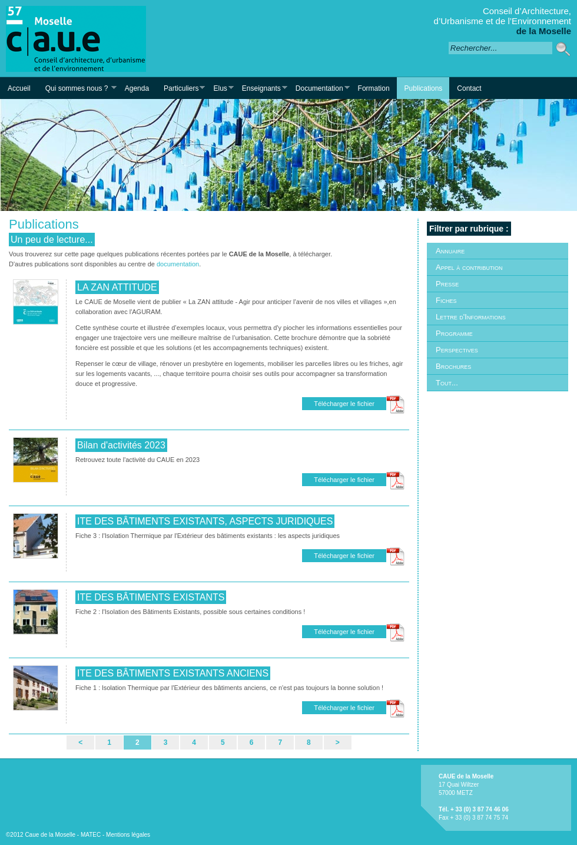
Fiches (446, 300)
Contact (469, 88)
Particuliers (180, 88)
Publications (423, 88)
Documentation (319, 88)
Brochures (453, 366)
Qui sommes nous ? (77, 88)
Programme (454, 333)
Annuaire (450, 250)
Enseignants (260, 88)
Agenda (137, 88)
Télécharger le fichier (344, 403)
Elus (219, 88)
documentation (178, 264)
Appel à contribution (469, 267)
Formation (374, 88)
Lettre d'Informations (471, 316)
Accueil (19, 88)
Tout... (447, 382)
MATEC (91, 834)
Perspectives (457, 349)
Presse (447, 283)
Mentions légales (128, 834)
